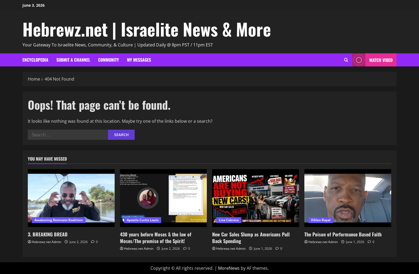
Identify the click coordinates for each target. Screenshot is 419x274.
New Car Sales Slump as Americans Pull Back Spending (251, 237)
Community (108, 60)
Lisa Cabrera (229, 220)
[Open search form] (346, 60)
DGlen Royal (321, 220)
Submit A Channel (73, 60)
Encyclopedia (35, 60)
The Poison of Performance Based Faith (343, 234)
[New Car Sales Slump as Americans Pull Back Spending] (255, 198)
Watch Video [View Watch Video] (372, 59)
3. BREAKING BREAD (48, 234)
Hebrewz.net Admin (46, 242)
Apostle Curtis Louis (142, 220)
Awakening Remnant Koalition (58, 220)
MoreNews (229, 268)
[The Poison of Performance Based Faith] (347, 198)
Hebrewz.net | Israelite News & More (146, 28)
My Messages (139, 60)
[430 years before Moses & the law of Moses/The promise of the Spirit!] (163, 198)
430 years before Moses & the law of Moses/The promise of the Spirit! (155, 237)
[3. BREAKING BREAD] (71, 198)
